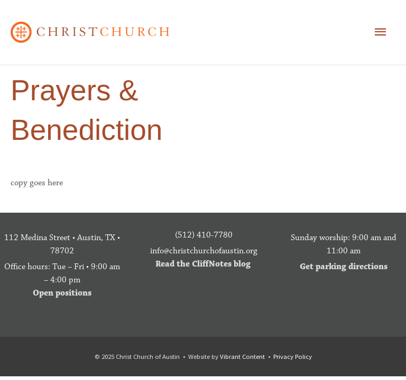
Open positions (62, 293)
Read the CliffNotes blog (203, 264)
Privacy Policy (292, 356)
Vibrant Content (242, 356)
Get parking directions (343, 266)
